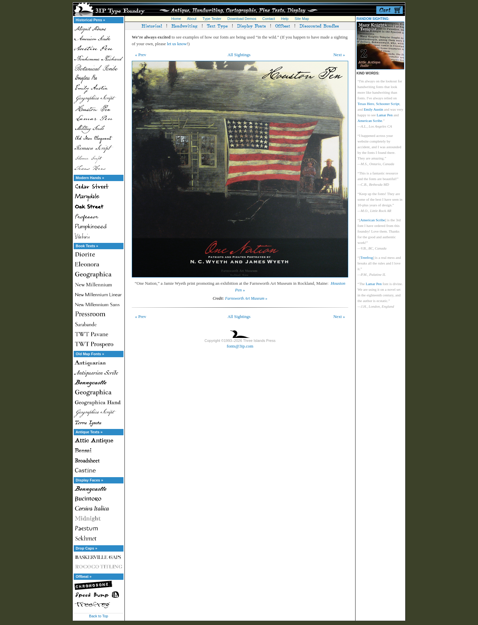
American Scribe (370, 121)
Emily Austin (373, 109)
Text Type (217, 25)
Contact (268, 19)
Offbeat (282, 25)
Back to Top (98, 616)
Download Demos (241, 19)
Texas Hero (366, 104)
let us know (177, 43)
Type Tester (211, 19)
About (192, 19)
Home (176, 19)
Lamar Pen (385, 115)
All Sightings (238, 54)
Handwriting (184, 25)
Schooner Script (388, 104)
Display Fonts (251, 25)
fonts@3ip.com (240, 346)
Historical (151, 25)
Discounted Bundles (319, 25)
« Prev (140, 54)
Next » (339, 54)
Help (285, 19)
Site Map (301, 19)
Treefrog (366, 258)
